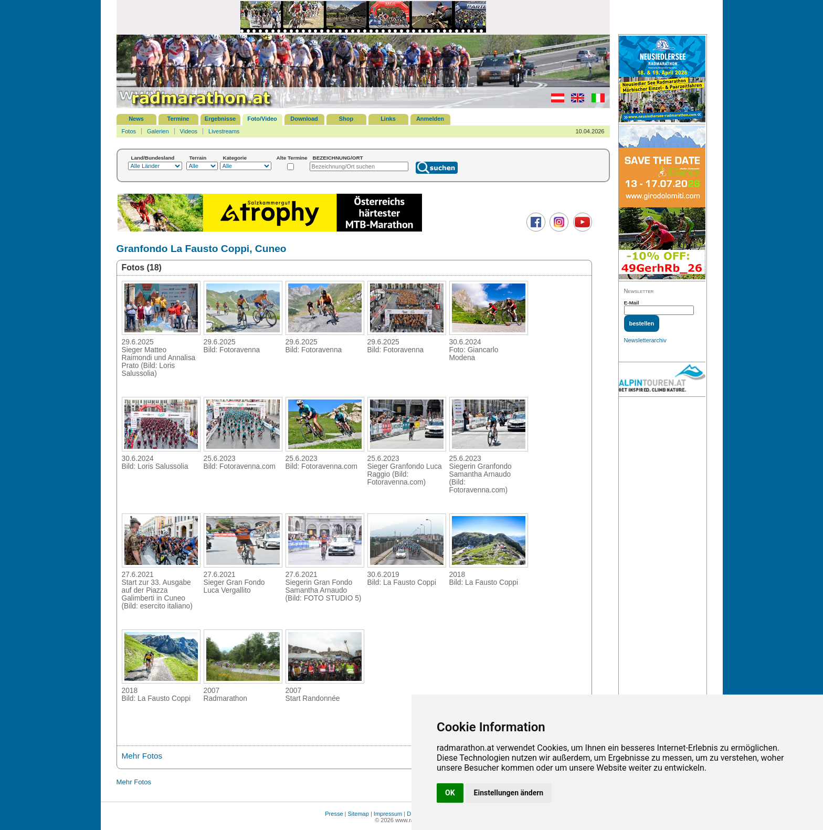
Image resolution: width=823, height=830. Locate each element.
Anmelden (430, 118)
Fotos (129, 131)
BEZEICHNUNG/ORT (338, 158)
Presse (334, 814)
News (136, 118)
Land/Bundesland (153, 158)
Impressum (388, 814)
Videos (188, 131)
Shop (346, 118)
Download (304, 118)
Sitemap (358, 814)
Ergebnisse (220, 118)
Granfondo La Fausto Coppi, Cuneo (202, 248)
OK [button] (450, 793)
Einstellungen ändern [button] (509, 793)
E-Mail (631, 303)
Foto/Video (262, 118)
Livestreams (223, 131)
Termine (178, 118)
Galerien (158, 131)
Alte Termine (292, 158)
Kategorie (235, 158)
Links (388, 118)
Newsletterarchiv (645, 340)
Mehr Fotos (142, 755)
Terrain (198, 158)
